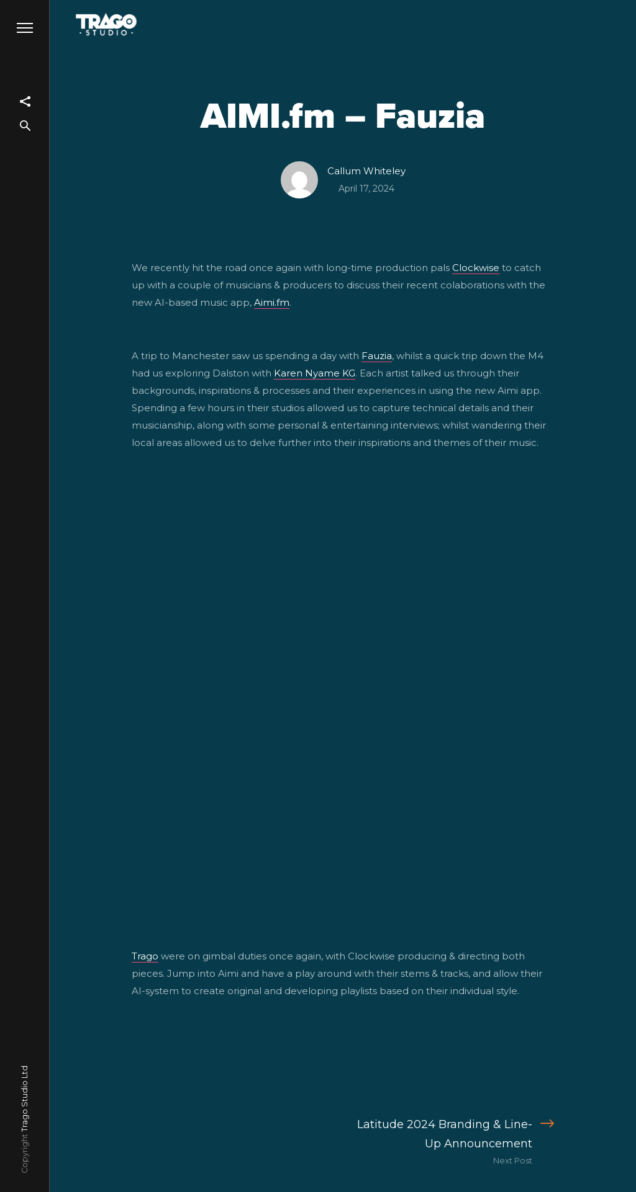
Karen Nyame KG (314, 373)
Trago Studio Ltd (24, 1098)
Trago (145, 956)
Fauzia (376, 356)
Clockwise (475, 268)
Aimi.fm (271, 302)
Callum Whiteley (366, 171)
